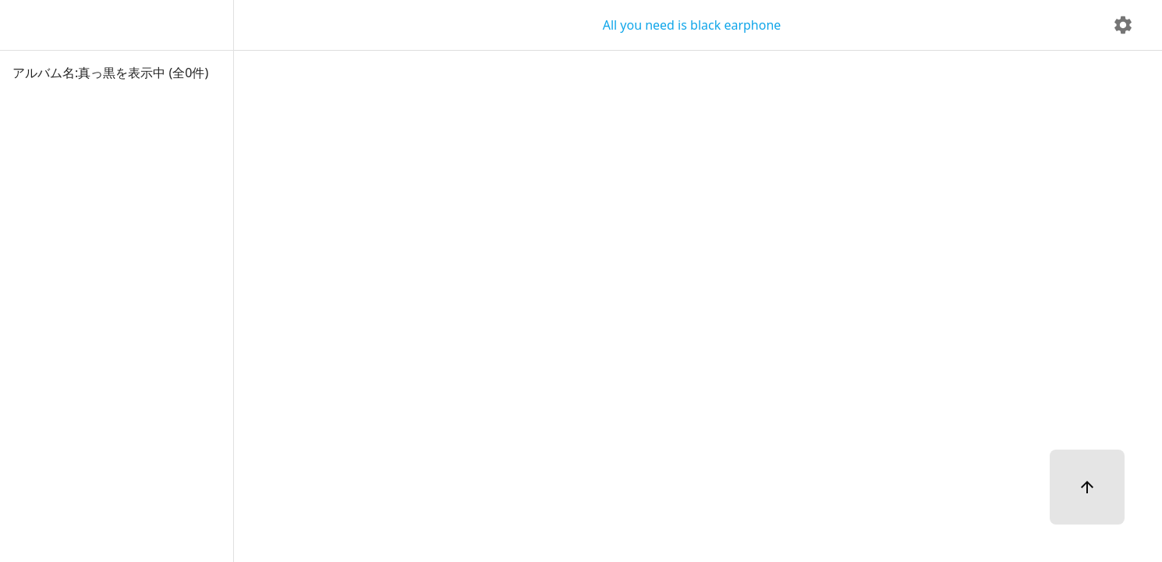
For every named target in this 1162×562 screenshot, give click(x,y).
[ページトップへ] (1087, 487)
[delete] (1123, 25)
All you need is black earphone (692, 25)
